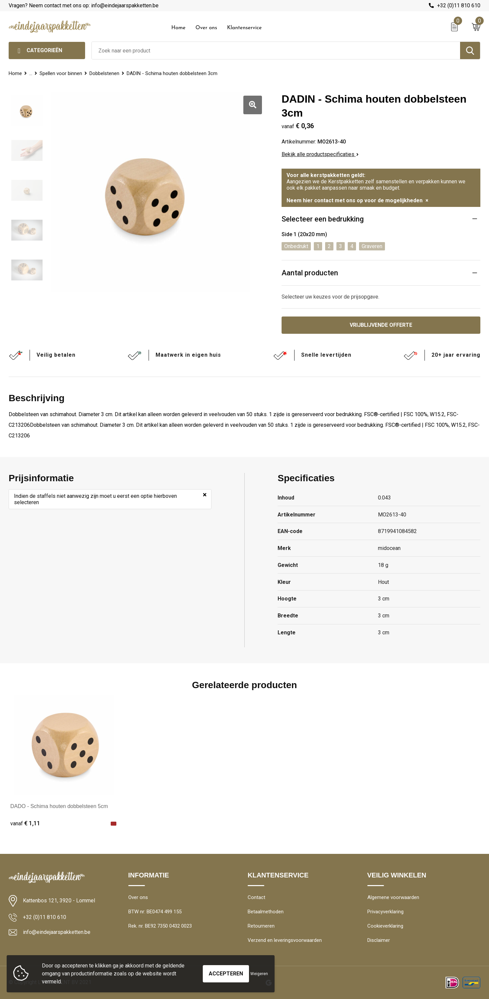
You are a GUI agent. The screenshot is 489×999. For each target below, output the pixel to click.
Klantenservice (244, 28)
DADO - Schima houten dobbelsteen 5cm (59, 806)
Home (178, 28)
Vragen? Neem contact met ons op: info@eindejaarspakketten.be (84, 5)
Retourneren (261, 926)
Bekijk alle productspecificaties (320, 154)
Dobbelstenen (104, 73)
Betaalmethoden (266, 912)
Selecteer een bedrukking (323, 219)
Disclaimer (378, 940)
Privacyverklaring (385, 912)
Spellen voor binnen (61, 73)
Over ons (206, 28)
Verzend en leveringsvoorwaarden (285, 940)
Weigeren (259, 973)
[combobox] (276, 50)
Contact (256, 897)
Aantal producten (310, 273)
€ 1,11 (25, 823)
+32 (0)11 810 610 (458, 5)
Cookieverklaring (385, 926)
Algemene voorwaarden (393, 897)
